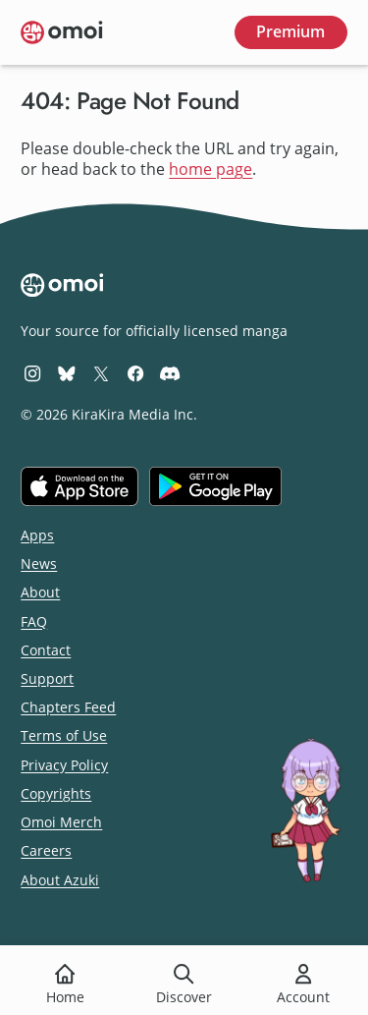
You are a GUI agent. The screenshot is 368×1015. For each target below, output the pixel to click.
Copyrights (56, 793)
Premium (290, 31)
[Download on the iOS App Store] (79, 486)
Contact (46, 650)
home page (210, 169)
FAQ (34, 621)
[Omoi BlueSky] (67, 373)
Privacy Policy (64, 765)
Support (47, 678)
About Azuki (60, 880)
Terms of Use (64, 735)
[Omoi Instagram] (32, 373)
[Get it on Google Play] (215, 486)
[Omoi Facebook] (135, 373)
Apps (37, 535)
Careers (46, 850)
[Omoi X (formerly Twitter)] (101, 373)
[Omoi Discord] (170, 373)
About (40, 592)
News (39, 563)
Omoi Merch (61, 822)
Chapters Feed (68, 707)
